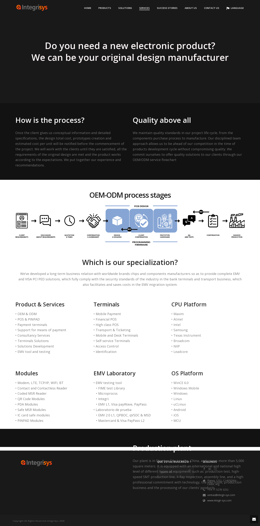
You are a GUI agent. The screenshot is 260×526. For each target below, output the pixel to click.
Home (87, 8)
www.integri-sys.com (219, 500)
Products (104, 8)
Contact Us (211, 8)
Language (235, 8)
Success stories (167, 8)
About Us (191, 8)
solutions (125, 8)
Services (144, 8)
